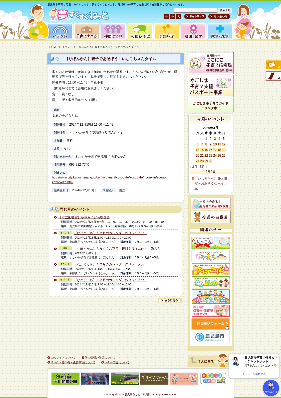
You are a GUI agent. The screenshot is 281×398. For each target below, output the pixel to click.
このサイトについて (63, 357)
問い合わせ (218, 16)
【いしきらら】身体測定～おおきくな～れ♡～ (211, 183)
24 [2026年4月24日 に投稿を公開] (215, 155)
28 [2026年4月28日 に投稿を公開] (202, 161)
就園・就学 (192, 31)
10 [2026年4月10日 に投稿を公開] (215, 144)
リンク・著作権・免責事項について (72, 362)
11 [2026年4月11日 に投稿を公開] (219, 144)
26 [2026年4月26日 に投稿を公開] (224, 155)
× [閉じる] (276, 357)
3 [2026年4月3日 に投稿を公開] (215, 138)
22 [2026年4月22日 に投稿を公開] (206, 155)
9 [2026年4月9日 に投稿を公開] (211, 144)
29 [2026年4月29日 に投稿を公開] (206, 161)
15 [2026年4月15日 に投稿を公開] (206, 150)
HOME (53, 46)
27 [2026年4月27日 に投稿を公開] (197, 161)
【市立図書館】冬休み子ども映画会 (84, 217)
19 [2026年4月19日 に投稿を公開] (224, 150)
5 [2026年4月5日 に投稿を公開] (224, 138)
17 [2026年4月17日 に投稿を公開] (215, 150)
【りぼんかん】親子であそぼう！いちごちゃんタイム (110, 59)
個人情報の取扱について (100, 357)
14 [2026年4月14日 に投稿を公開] (202, 150)
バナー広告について (117, 362)
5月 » (203, 166)
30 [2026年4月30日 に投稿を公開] (211, 161)
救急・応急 (220, 31)
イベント (59, 31)
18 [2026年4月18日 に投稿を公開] (219, 150)
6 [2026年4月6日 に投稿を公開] (197, 144)
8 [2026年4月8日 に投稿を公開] (206, 144)
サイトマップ (195, 16)
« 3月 (193, 166)
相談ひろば (140, 31)
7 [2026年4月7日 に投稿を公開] (202, 144)
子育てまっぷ (86, 31)
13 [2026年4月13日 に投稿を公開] (197, 150)
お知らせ (166, 31)
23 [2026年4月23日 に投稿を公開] (211, 155)
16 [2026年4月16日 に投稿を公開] (211, 150)
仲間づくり (113, 31)
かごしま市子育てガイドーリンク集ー (210, 106)
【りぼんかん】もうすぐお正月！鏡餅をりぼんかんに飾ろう (117, 248)
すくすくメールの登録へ (273, 65)
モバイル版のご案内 (273, 76)
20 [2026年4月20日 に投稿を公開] (197, 155)
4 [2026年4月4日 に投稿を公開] (219, 138)
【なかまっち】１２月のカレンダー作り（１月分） (110, 233)
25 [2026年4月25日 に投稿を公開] (219, 155)
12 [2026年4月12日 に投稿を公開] (224, 144)
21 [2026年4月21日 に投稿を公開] (202, 155)
